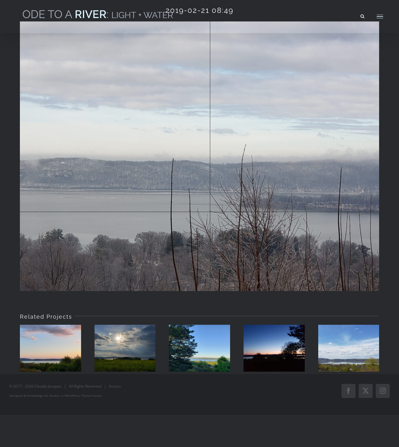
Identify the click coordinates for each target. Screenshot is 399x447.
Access (115, 386)
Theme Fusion (91, 395)
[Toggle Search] (362, 16)
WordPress (72, 395)
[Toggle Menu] (380, 17)
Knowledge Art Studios (43, 395)
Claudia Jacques (47, 386)
